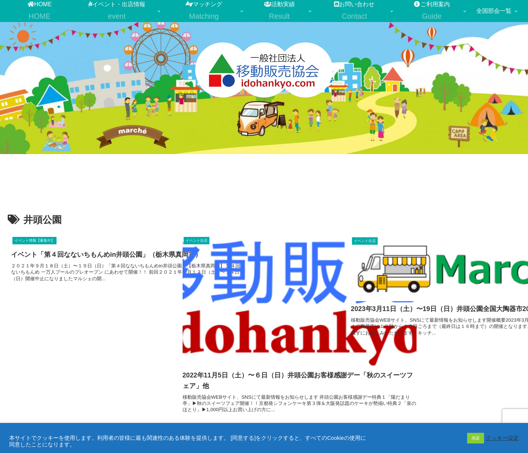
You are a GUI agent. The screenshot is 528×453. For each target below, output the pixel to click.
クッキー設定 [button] (502, 438)
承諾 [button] (476, 438)
